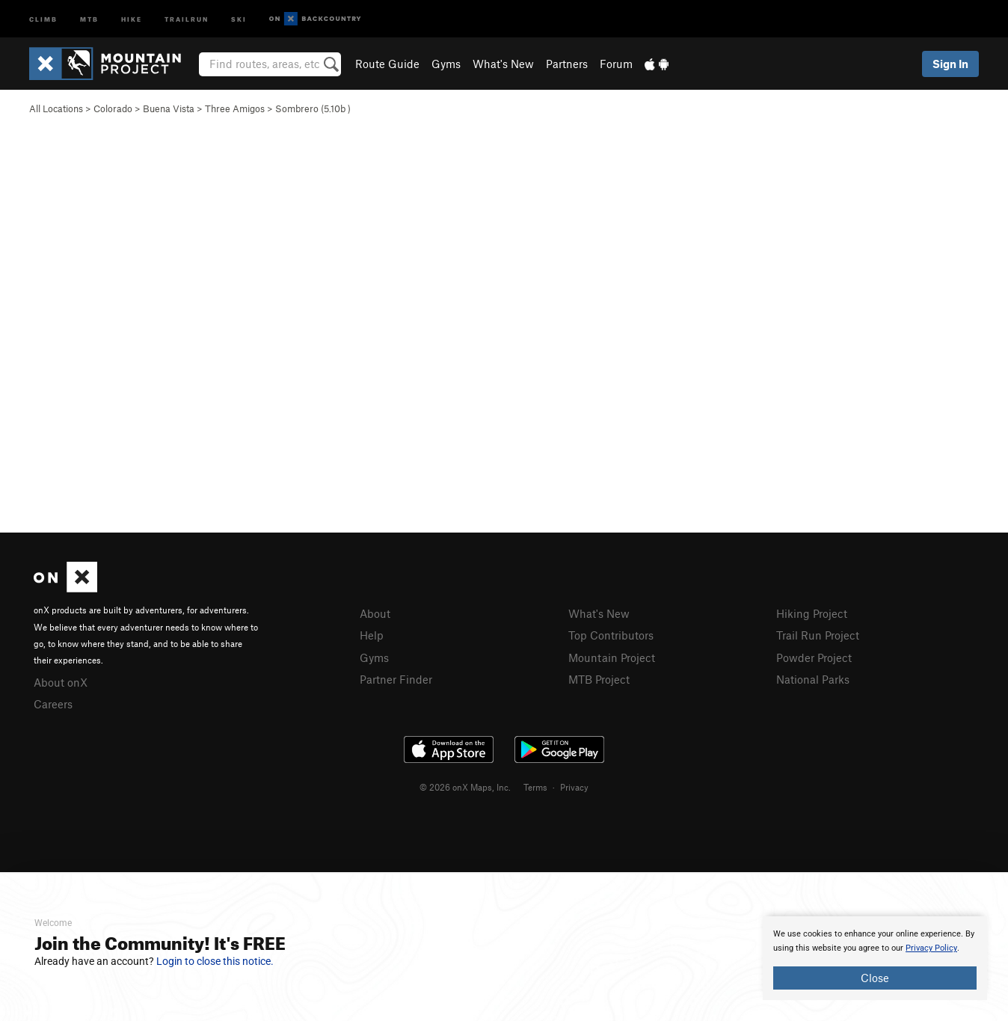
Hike (131, 18)
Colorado (112, 108)
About (375, 613)
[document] (875, 958)
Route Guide (387, 63)
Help (372, 635)
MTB (89, 18)
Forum (616, 63)
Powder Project (814, 657)
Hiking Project (811, 613)
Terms (535, 787)
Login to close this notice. (215, 961)
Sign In (950, 63)
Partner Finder (396, 679)
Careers (53, 704)
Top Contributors (611, 635)
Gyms (446, 63)
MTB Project (599, 679)
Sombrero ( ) (313, 108)
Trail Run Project (817, 635)
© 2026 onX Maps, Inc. (465, 787)
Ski (239, 18)
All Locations (56, 108)
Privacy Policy (931, 948)
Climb (43, 18)
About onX (60, 682)
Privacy (574, 787)
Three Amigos (235, 108)
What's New (503, 63)
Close (875, 977)
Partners (567, 63)
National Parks (812, 679)
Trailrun (187, 18)
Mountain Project (611, 657)
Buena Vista (168, 108)
